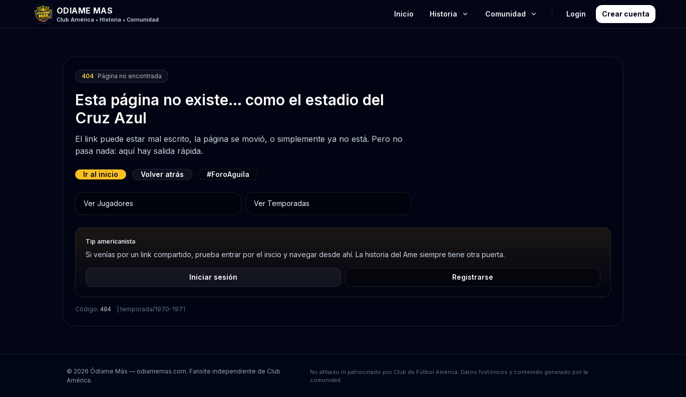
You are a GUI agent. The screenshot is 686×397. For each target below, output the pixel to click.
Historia (449, 14)
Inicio (404, 14)
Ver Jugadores (108, 203)
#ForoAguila (228, 174)
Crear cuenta (625, 14)
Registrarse (472, 277)
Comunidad (511, 14)
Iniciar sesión (213, 277)
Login (576, 14)
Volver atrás (162, 174)
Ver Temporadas (281, 203)
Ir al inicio (100, 174)
